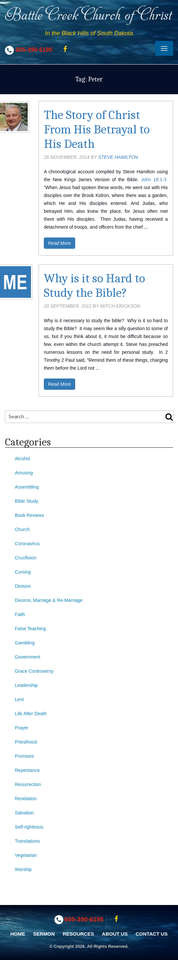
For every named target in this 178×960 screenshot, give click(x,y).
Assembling (27, 487)
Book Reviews (29, 515)
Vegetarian (26, 855)
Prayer (21, 727)
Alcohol (22, 458)
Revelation (26, 798)
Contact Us (151, 934)
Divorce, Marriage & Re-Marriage (48, 600)
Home (18, 934)
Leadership (26, 685)
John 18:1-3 (153, 179)
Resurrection (28, 784)
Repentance (27, 770)
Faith (20, 614)
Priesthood (26, 742)
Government (27, 657)
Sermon (44, 934)
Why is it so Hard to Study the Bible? (94, 285)
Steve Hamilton (118, 157)
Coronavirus (27, 543)
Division (23, 586)
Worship (23, 869)
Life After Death (31, 713)
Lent (19, 699)
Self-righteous (29, 827)
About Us (115, 934)
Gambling (25, 642)
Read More (59, 243)
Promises (24, 756)
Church (22, 529)
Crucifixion (25, 557)
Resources (78, 934)
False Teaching (30, 628)
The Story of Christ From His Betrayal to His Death (97, 129)
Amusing (24, 472)
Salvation (24, 812)
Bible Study (26, 501)
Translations (27, 841)
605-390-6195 (33, 49)
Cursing (23, 572)
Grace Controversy (34, 671)
